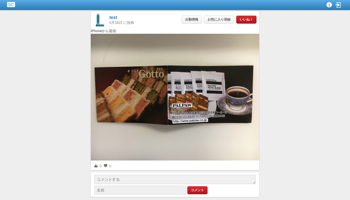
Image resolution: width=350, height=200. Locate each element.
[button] (338, 5)
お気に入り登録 (219, 19)
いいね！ (246, 19)
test (113, 17)
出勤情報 (191, 19)
